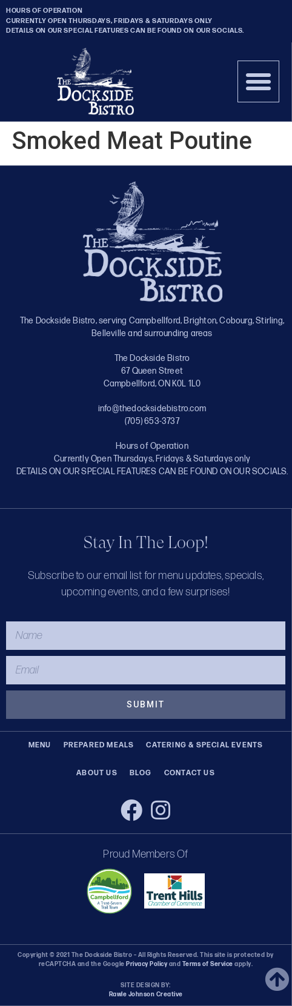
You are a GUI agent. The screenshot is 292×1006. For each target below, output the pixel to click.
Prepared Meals (99, 745)
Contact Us (189, 773)
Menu (39, 745)
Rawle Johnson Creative (146, 994)
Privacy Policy (146, 964)
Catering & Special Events (204, 745)
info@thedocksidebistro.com (152, 408)
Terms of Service (207, 964)
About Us (97, 773)
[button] (258, 82)
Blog (141, 773)
